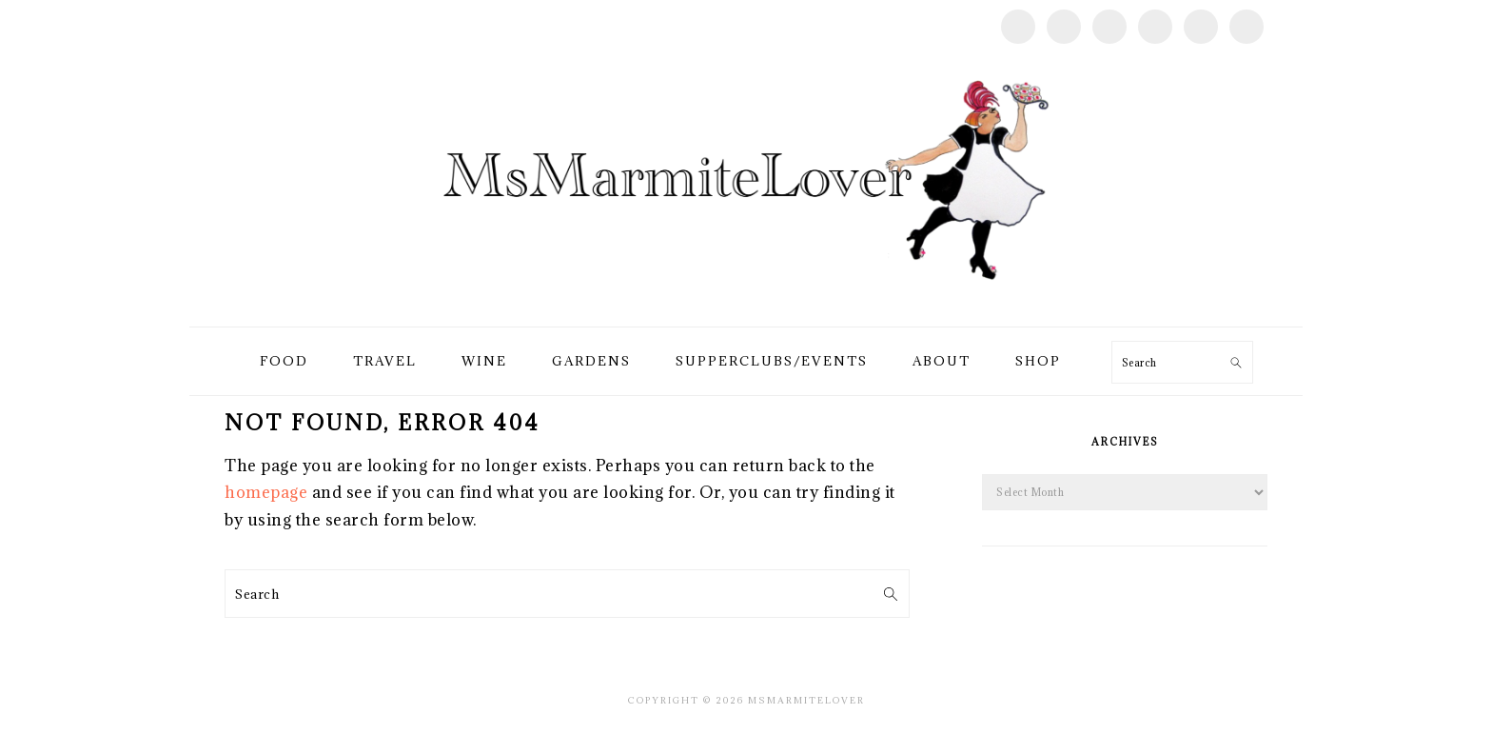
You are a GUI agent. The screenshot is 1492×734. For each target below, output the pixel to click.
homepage (266, 492)
